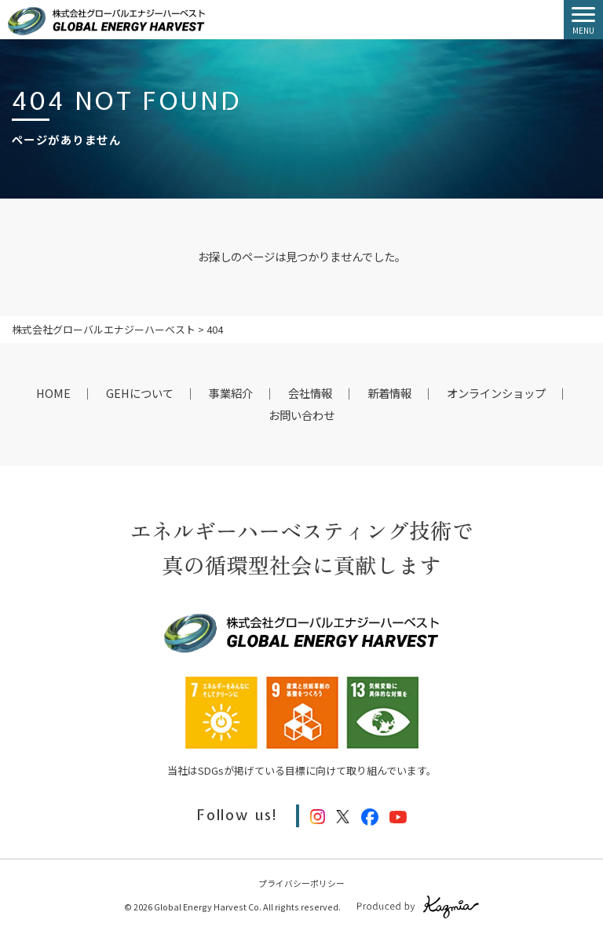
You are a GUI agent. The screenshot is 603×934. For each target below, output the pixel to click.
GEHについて (140, 393)
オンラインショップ (496, 393)
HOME (53, 393)
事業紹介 (231, 393)
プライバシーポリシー (301, 883)
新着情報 (389, 393)
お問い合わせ (301, 415)
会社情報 (310, 393)
